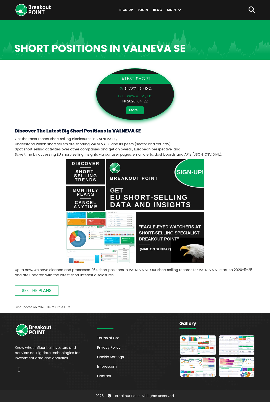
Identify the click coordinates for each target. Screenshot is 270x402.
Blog (157, 10)
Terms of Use (108, 337)
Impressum (107, 366)
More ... (135, 110)
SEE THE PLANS (37, 290)
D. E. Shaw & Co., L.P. (135, 96)
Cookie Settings (110, 356)
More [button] (174, 10)
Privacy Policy (109, 347)
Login (143, 10)
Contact (104, 375)
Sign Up (126, 10)
